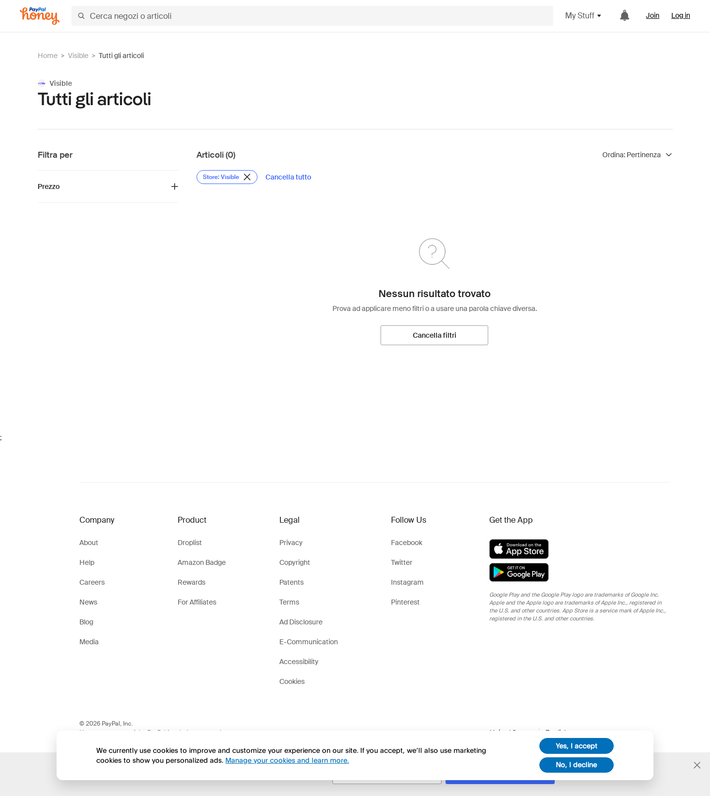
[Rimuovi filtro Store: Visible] (227, 177)
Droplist (190, 542)
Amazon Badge (202, 562)
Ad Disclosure (301, 621)
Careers (92, 582)
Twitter (401, 562)
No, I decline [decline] (576, 764)
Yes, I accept (576, 745)
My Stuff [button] (583, 15)
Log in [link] (680, 15)
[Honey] (40, 16)
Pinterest (405, 602)
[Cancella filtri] (434, 335)
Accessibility (299, 661)
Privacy (291, 542)
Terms (289, 602)
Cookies (292, 681)
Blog (86, 621)
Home (48, 56)
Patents (291, 582)
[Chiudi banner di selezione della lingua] (697, 765)
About (88, 542)
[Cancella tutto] (288, 177)
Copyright (294, 562)
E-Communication (308, 641)
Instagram (407, 582)
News (88, 602)
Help (86, 562)
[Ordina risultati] (637, 155)
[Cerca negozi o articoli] (312, 16)
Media (89, 641)
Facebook (406, 542)
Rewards (191, 582)
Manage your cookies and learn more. (287, 760)
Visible (78, 56)
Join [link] (652, 15)
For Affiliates (197, 602)
